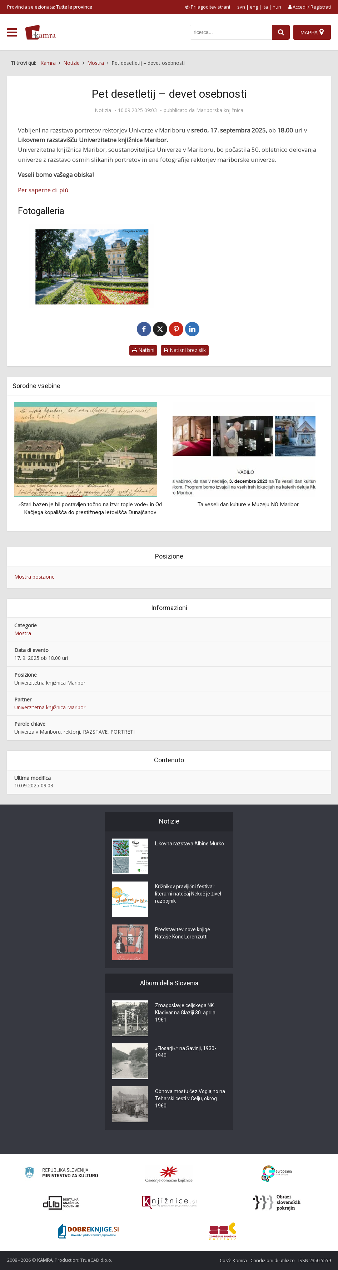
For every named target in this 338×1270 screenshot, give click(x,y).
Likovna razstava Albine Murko (189, 844)
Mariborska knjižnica (219, 110)
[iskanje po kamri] (231, 32)
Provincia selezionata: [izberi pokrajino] (49, 7)
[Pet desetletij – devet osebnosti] (91, 266)
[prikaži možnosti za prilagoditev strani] (207, 7)
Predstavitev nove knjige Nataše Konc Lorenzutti (182, 933)
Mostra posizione (34, 576)
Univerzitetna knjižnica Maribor (49, 707)
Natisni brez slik (185, 350)
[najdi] (281, 32)
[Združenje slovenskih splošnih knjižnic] (169, 1203)
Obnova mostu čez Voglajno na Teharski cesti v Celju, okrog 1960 (190, 1099)
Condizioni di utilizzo (272, 1260)
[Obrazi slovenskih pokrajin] (276, 1203)
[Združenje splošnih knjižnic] (222, 1231)
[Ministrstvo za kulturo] (61, 1174)
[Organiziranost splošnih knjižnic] (169, 1174)
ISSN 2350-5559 (314, 1260)
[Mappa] (312, 32)
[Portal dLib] (61, 1203)
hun (277, 7)
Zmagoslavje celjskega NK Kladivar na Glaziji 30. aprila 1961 (185, 1013)
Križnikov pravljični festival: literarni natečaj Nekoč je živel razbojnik (188, 894)
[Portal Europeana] (276, 1174)
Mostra (22, 633)
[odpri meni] (12, 32)
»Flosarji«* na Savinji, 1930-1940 (185, 1052)
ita (265, 7)
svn (241, 7)
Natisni (143, 350)
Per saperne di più (43, 190)
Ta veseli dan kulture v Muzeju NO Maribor (248, 504)
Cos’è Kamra (233, 1260)
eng (254, 7)
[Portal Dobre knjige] (88, 1231)
